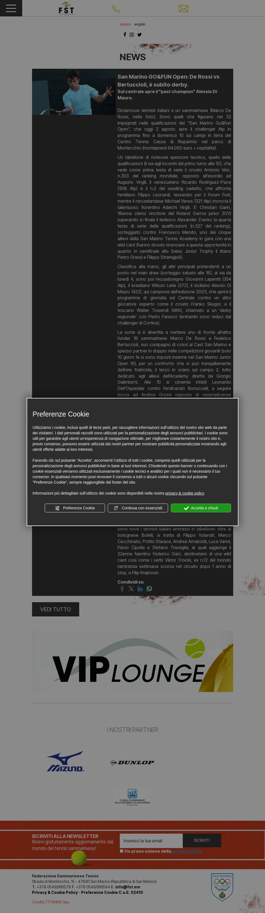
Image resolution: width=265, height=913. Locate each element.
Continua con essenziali (137, 508)
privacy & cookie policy (185, 493)
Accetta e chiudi (201, 508)
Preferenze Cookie (75, 508)
